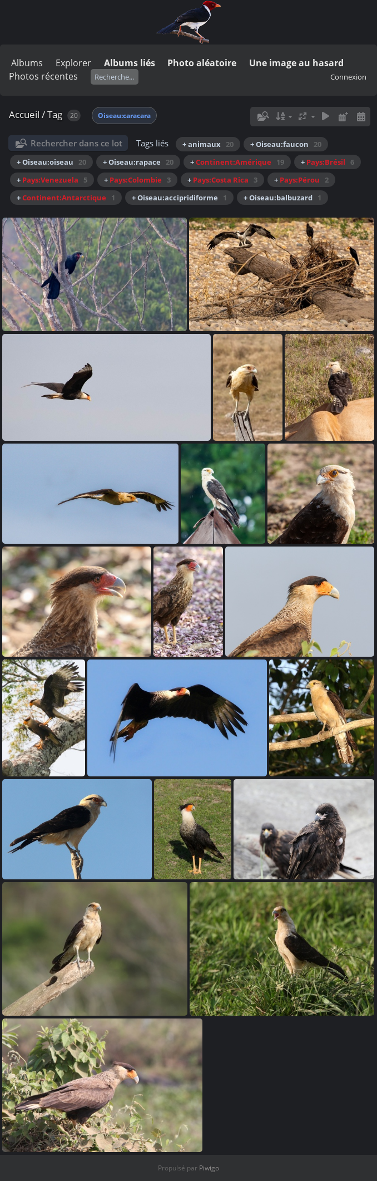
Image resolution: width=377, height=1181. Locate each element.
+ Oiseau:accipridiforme (179, 198)
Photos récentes (43, 76)
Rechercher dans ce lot (76, 143)
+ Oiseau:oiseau (51, 162)
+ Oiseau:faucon (285, 144)
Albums (27, 63)
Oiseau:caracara (124, 115)
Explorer (73, 63)
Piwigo (209, 1168)
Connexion (348, 77)
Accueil (24, 114)
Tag (54, 114)
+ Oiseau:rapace (138, 162)
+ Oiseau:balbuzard (282, 198)
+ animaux (208, 144)
